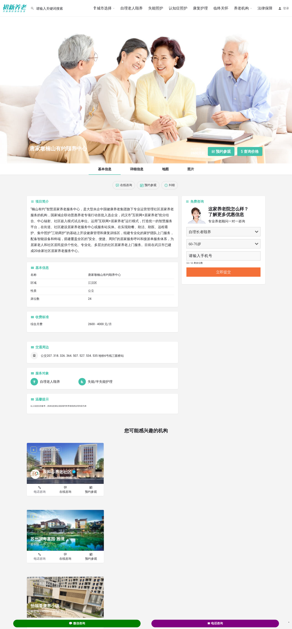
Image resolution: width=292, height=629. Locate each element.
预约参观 (91, 492)
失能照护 (155, 8)
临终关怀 (220, 8)
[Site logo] (15, 8)
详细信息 (136, 169)
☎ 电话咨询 (215, 623)
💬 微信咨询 (77, 623)
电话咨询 (40, 492)
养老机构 (241, 8)
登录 (286, 8)
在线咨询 (65, 492)
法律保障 (265, 8)
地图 (165, 169)
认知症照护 (178, 8)
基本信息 (104, 169)
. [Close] (288, 621)
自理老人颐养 (131, 8)
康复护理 (200, 8)
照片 (190, 169)
